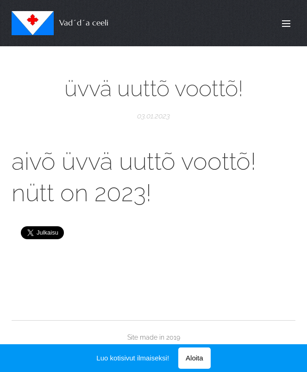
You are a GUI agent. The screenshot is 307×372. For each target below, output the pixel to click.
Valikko (286, 23)
